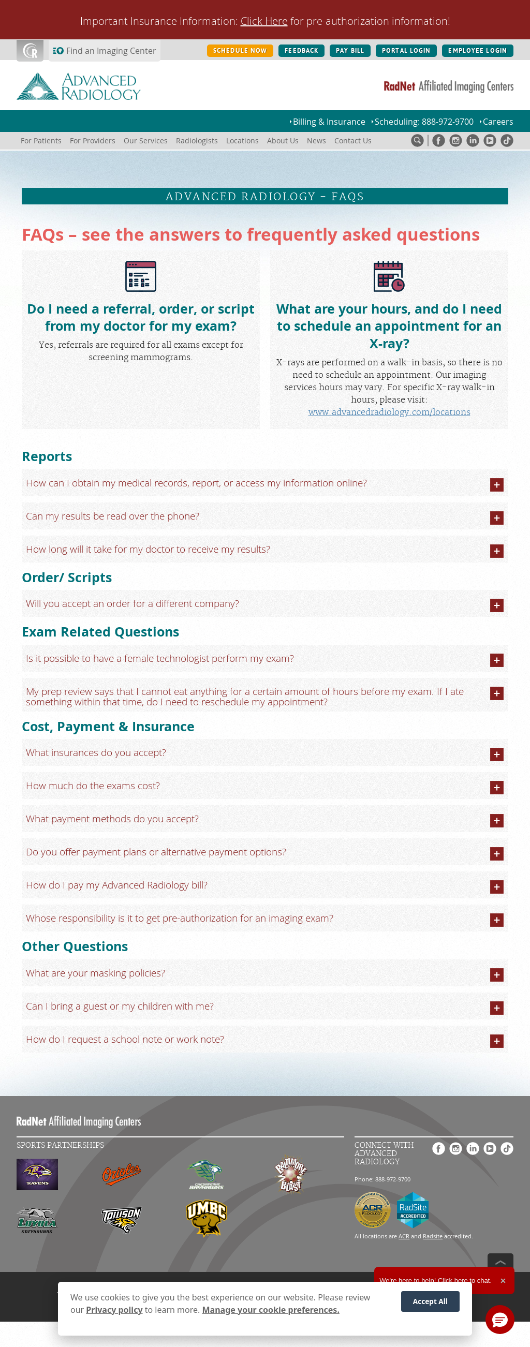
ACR (404, 1236)
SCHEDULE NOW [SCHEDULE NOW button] (240, 50)
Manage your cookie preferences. (271, 1309)
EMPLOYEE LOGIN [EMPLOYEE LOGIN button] (477, 50)
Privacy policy (114, 1309)
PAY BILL (350, 50)
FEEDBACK (301, 50)
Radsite (433, 1236)
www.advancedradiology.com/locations (389, 412)
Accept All (430, 1301)
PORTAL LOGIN (406, 50)
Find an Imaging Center (111, 50)
